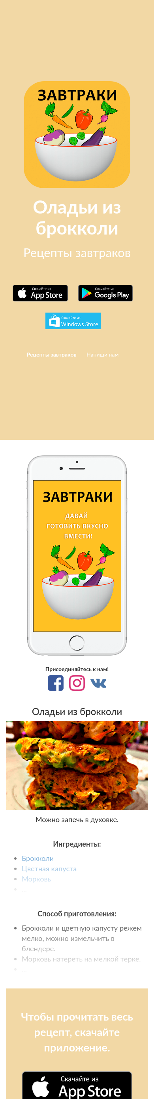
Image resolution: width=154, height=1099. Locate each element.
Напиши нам (102, 354)
